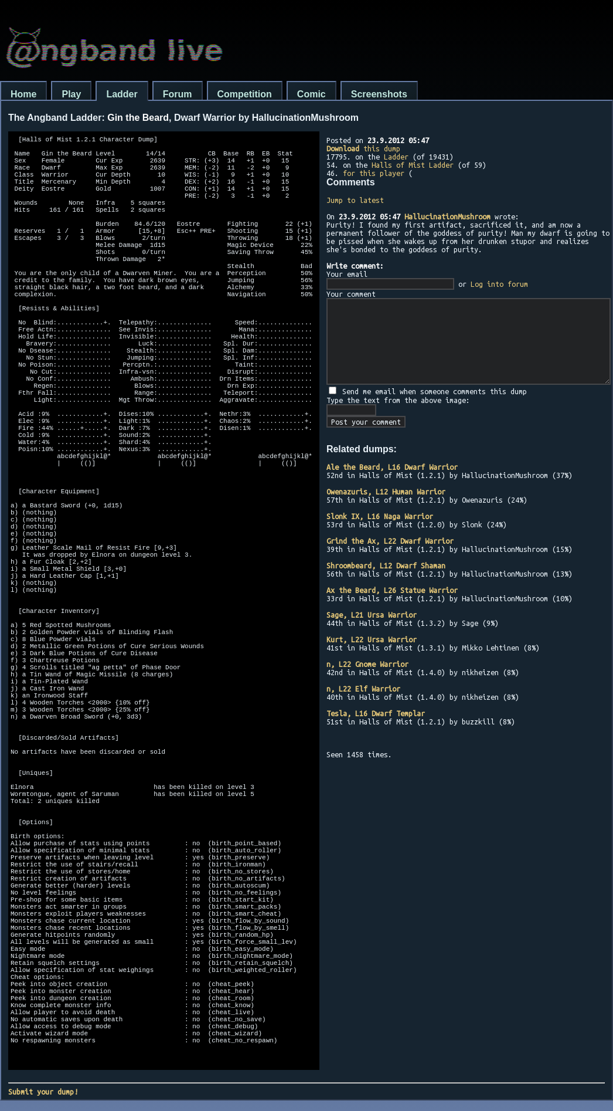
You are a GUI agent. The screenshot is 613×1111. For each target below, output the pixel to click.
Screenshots (379, 94)
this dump (363, 148)
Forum (177, 94)
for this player (373, 173)
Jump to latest (355, 200)
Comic (311, 94)
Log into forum (499, 284)
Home (23, 94)
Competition (244, 94)
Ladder (121, 94)
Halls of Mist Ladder (413, 165)
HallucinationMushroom (447, 216)
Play (71, 94)
